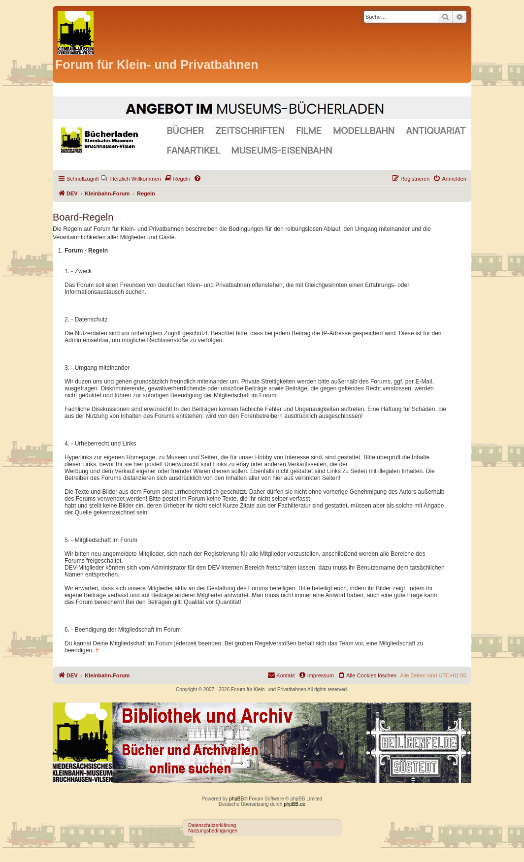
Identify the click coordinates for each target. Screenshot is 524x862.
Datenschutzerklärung (212, 825)
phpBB (236, 798)
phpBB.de (294, 804)
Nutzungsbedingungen (212, 830)
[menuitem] (131, 179)
